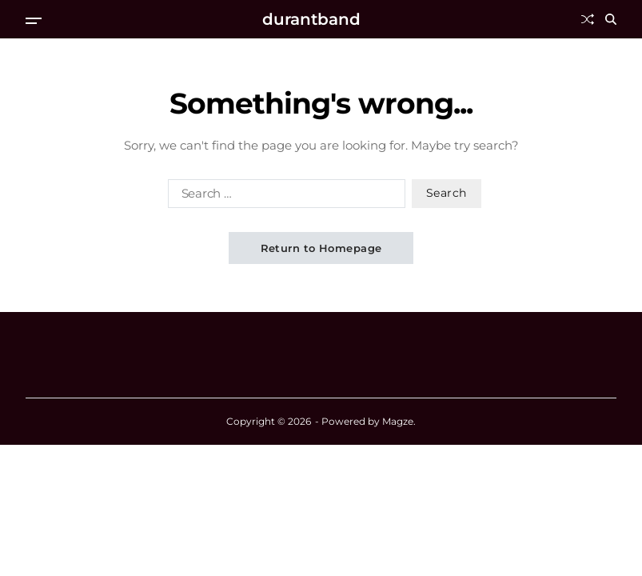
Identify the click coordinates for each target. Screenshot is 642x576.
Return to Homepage (321, 248)
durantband (311, 19)
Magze (397, 421)
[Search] (610, 19)
